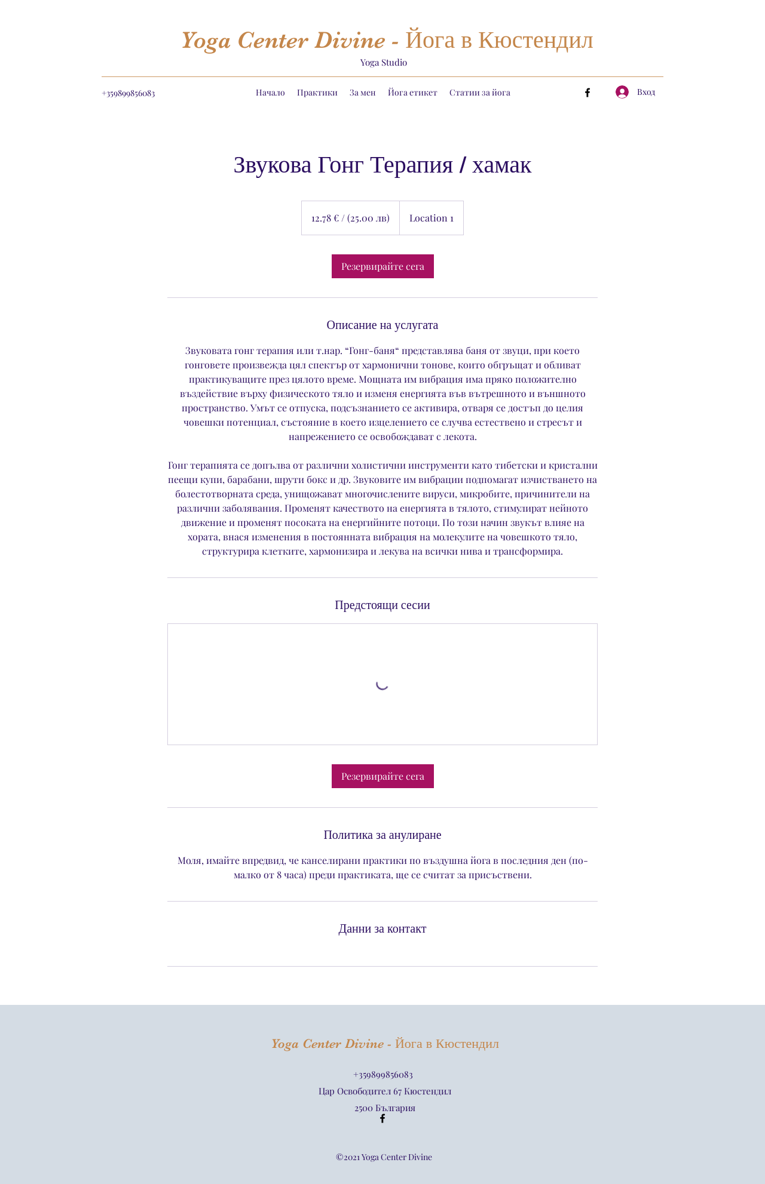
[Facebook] (587, 93)
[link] (383, 266)
